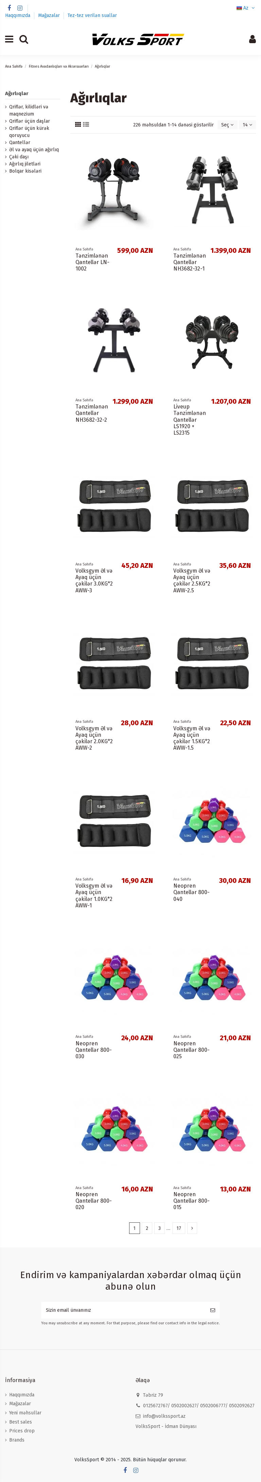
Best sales (20, 1422)
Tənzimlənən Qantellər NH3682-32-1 (189, 262)
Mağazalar (49, 15)
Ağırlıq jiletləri (24, 164)
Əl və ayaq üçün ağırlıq (34, 150)
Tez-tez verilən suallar (92, 15)
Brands (16, 1440)
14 (247, 125)
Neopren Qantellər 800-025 (191, 1050)
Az (246, 8)
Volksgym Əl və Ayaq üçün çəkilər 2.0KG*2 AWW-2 (94, 738)
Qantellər (19, 142)
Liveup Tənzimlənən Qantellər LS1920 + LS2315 (189, 419)
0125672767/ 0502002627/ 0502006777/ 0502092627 (199, 1406)
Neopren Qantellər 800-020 (93, 1200)
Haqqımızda (18, 15)
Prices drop (22, 1431)
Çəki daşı (19, 157)
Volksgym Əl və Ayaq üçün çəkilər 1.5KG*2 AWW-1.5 (191, 738)
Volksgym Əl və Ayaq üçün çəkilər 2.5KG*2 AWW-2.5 (191, 581)
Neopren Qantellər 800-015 (191, 1200)
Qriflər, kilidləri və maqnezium (28, 110)
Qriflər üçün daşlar (29, 121)
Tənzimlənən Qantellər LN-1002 (92, 262)
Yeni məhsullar (25, 1413)
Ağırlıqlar (16, 93)
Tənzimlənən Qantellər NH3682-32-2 (91, 413)
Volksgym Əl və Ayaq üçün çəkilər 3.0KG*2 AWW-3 (94, 581)
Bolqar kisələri (25, 171)
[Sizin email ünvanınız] (123, 1310)
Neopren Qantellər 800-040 (191, 892)
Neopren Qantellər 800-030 (93, 1050)
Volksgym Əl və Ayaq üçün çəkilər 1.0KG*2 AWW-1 (93, 896)
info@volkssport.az (164, 1416)
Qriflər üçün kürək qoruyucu (29, 131)
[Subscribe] (213, 1310)
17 (178, 1228)
